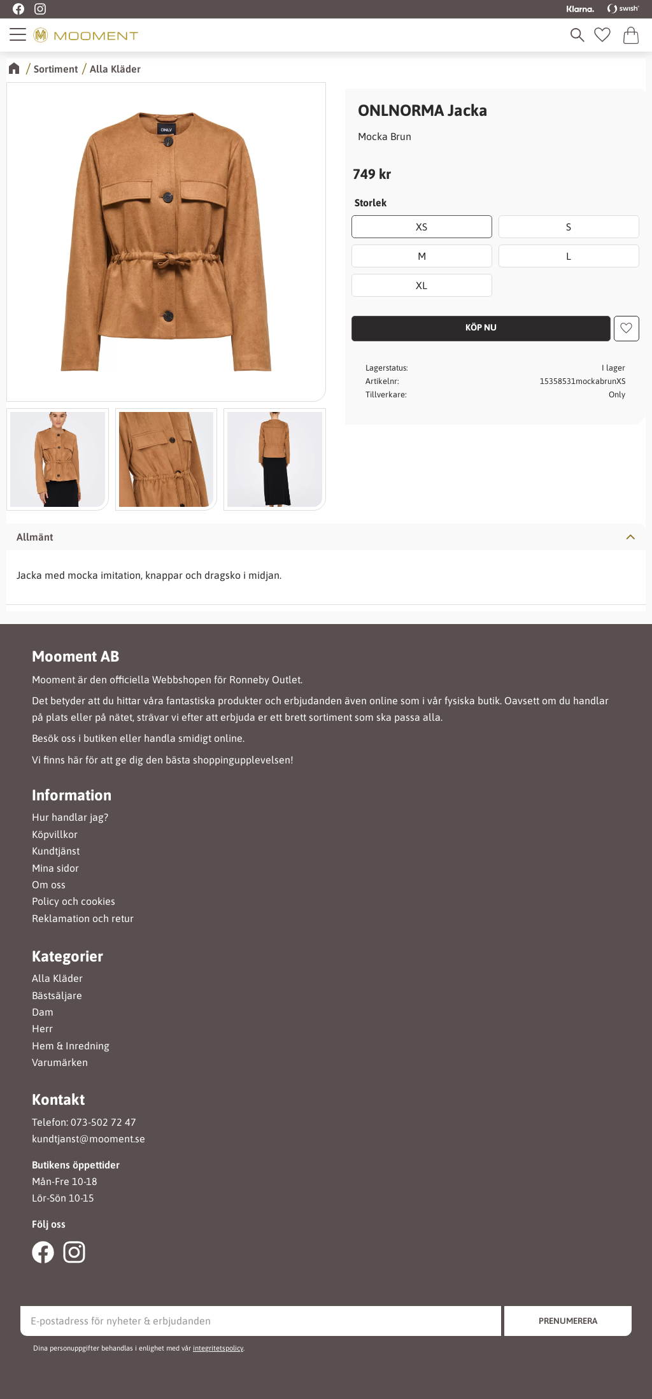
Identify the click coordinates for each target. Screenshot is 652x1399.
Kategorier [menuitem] (67, 956)
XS (422, 226)
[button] (18, 34)
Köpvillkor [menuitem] (55, 834)
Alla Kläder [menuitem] (57, 978)
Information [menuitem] (71, 795)
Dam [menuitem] (42, 1012)
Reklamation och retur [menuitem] (83, 918)
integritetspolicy (218, 1348)
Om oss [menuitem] (49, 884)
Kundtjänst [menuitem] (56, 851)
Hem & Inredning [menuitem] (71, 1045)
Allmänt (35, 537)
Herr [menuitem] (42, 1028)
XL (422, 285)
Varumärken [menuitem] (60, 1062)
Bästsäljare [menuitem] (57, 995)
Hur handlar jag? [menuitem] (70, 817)
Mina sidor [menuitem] (55, 868)
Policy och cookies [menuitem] (73, 901)
